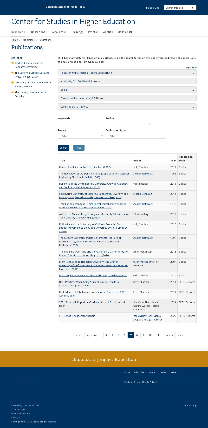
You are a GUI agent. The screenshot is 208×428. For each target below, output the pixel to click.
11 (158, 335)
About (108, 32)
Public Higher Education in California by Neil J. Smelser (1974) (93, 275)
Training (77, 32)
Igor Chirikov (140, 315)
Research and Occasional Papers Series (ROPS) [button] (86, 72)
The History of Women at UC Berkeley (31, 94)
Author (110, 118)
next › (170, 335)
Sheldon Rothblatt (143, 173)
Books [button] (63, 89)
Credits (162, 372)
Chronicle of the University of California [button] (82, 98)
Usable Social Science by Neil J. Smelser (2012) (85, 167)
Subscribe (139, 372)
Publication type (116, 130)
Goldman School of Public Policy (65, 6)
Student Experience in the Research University (29, 64)
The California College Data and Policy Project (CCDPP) (32, 74)
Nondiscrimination (20, 413)
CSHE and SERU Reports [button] (74, 106)
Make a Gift (125, 32)
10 (151, 335)
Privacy (15, 417)
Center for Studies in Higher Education (73, 22)
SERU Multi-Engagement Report (77, 315)
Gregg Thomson (153, 319)
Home (14, 39)
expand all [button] (191, 67)
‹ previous (93, 335)
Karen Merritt (140, 261)
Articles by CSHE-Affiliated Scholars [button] (80, 81)
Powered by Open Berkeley (25, 405)
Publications (38, 32)
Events (93, 32)
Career (173, 372)
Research (18, 32)
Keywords (64, 118)
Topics (62, 130)
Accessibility (18, 409)
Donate (151, 372)
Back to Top (191, 405)
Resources (59, 32)
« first (80, 335)
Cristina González (142, 193)
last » (182, 335)
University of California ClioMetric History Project (33, 84)
